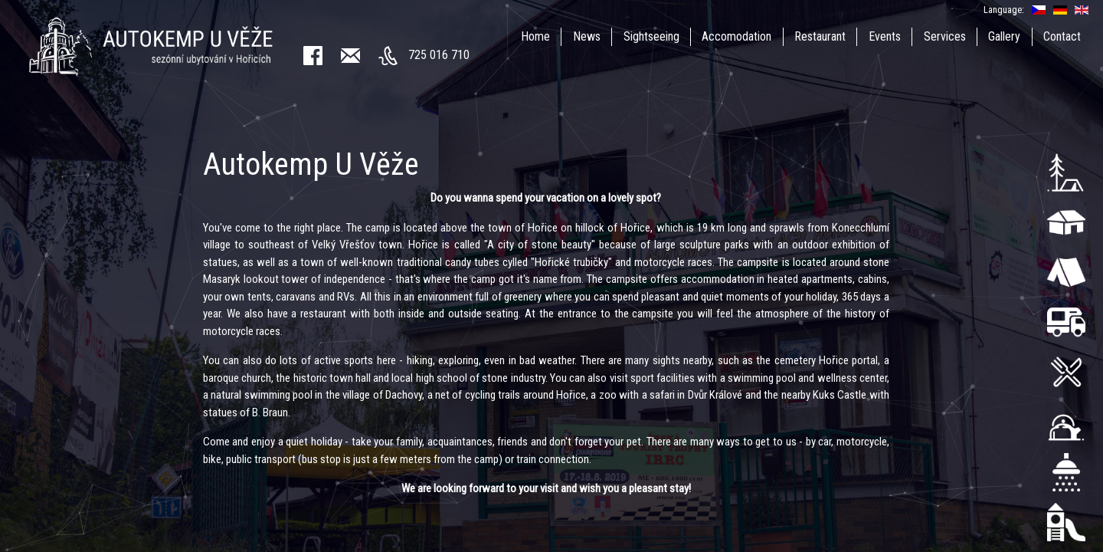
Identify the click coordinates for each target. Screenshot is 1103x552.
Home (535, 36)
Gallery (1004, 36)
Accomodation (736, 36)
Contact (1062, 36)
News (587, 36)
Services (945, 36)
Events (885, 36)
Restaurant (820, 36)
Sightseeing (651, 36)
